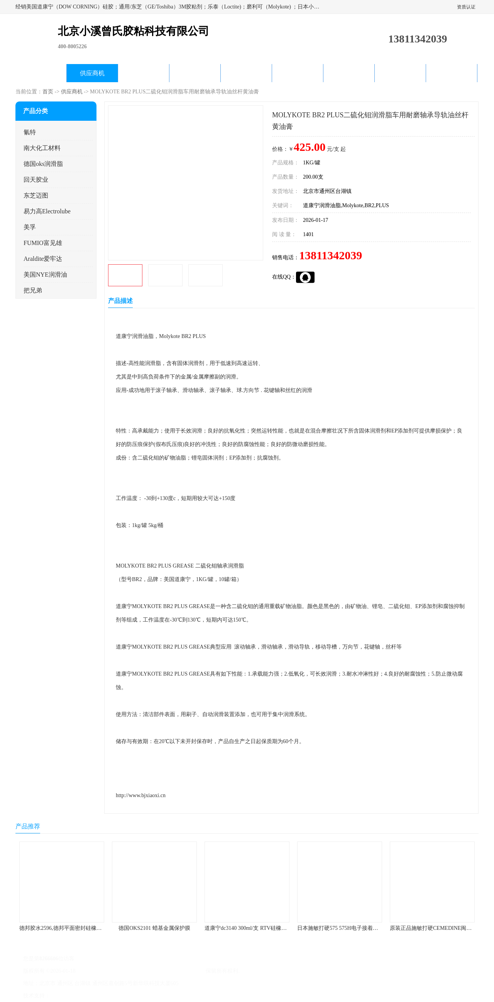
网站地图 (142, 996)
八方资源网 (65, 996)
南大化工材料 (42, 148)
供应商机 (92, 73)
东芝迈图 (36, 195)
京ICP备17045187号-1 (102, 971)
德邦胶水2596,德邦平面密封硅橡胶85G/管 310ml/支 (79, 928)
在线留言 (400, 73)
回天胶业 (36, 179)
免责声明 (91, 996)
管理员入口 (116, 996)
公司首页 (41, 73)
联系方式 (451, 73)
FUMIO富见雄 (43, 243)
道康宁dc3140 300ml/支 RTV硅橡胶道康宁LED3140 (264, 928)
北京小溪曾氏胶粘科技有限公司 (167, 971)
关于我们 (195, 73)
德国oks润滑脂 (43, 164)
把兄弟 (33, 290)
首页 (47, 92)
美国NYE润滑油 (45, 274)
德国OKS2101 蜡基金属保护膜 (154, 928)
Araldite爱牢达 (43, 258)
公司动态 (246, 73)
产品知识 (297, 73)
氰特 (30, 132)
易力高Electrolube (47, 211)
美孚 (30, 227)
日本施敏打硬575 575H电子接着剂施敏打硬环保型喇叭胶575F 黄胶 (376, 928)
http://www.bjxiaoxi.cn (141, 795)
